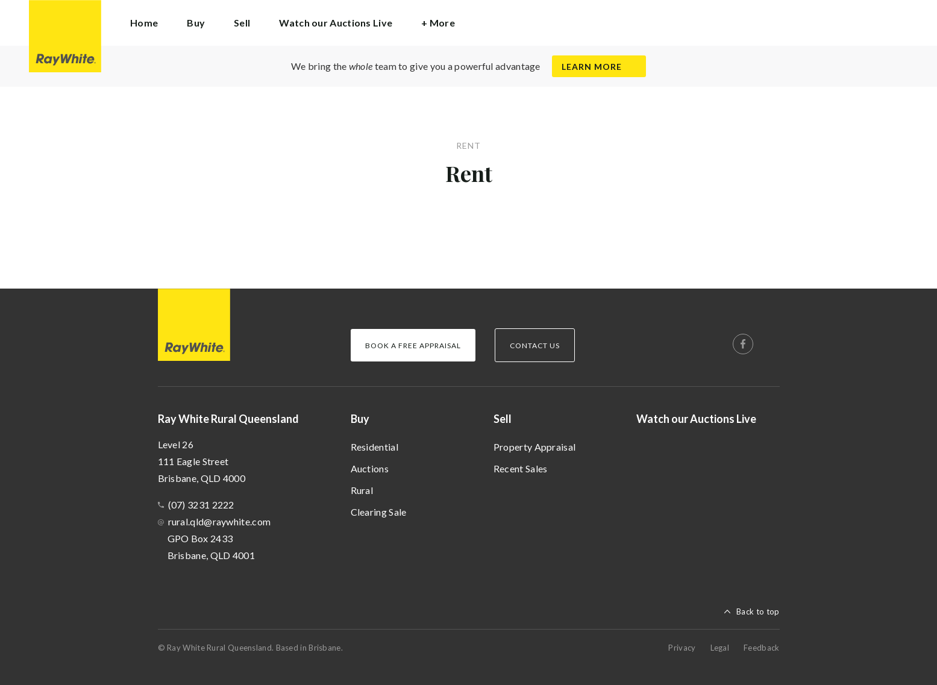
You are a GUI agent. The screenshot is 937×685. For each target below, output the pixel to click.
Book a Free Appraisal (413, 345)
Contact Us (535, 345)
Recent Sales (521, 468)
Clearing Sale (379, 512)
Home (144, 22)
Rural (362, 490)
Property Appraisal (534, 446)
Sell (503, 418)
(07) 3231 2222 (201, 504)
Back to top (757, 611)
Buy (360, 418)
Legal (720, 647)
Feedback (761, 647)
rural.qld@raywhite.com (219, 521)
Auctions (370, 468)
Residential (374, 446)
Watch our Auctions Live (335, 22)
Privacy (681, 647)
